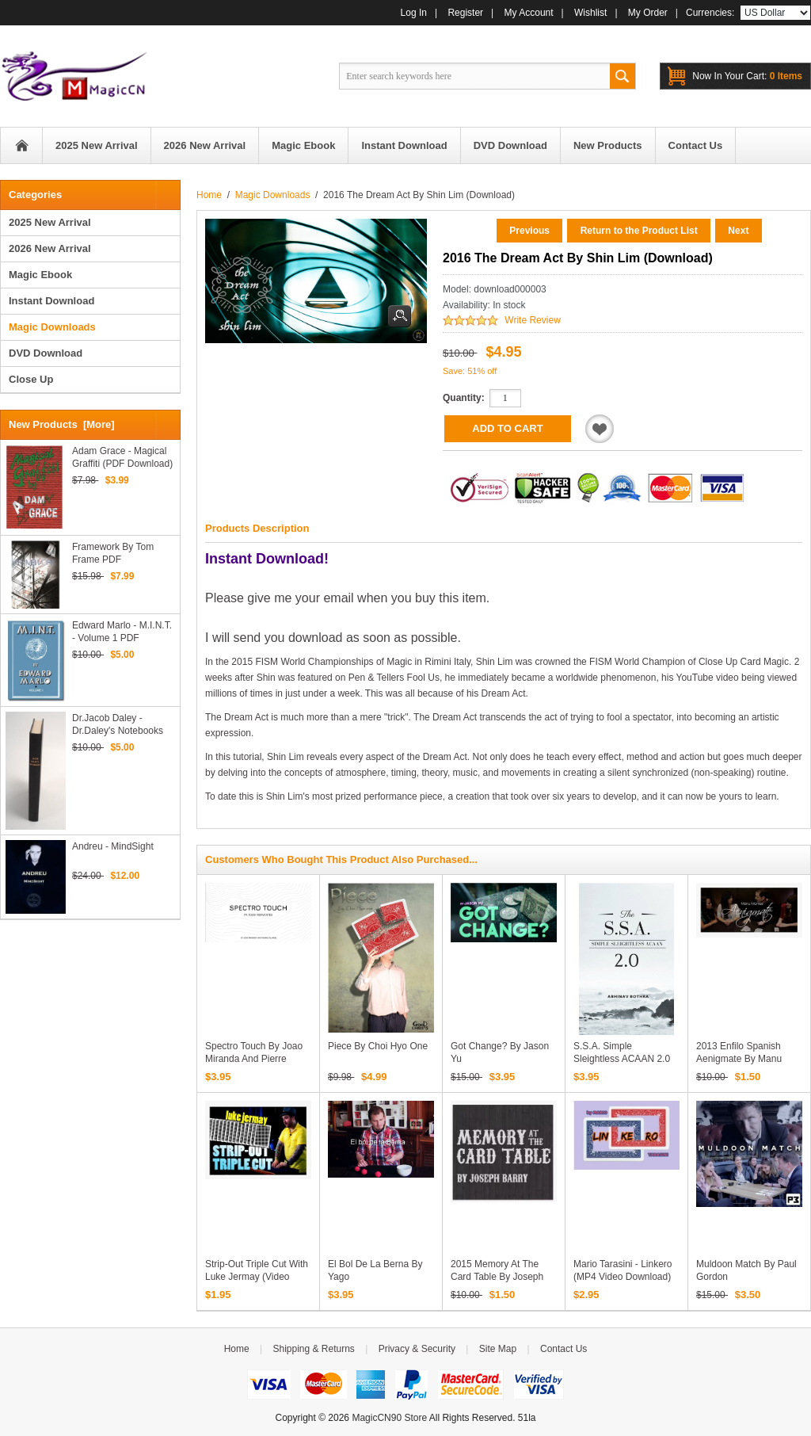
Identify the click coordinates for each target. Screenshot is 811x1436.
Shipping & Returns (313, 1348)
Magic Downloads (272, 195)
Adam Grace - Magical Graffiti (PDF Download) (122, 457)
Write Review (532, 320)
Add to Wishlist (599, 428)
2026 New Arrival (50, 248)
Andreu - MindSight (113, 846)
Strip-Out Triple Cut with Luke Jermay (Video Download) (256, 1276)
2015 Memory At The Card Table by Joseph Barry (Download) (497, 1276)
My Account (529, 12)
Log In (414, 12)
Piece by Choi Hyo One (378, 1046)
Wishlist (590, 12)
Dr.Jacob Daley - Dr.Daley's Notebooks (117, 724)
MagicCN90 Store (389, 1417)
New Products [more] (62, 424)
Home (21, 145)
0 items (747, 76)
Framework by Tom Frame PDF (113, 553)
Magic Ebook (40, 275)
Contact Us (563, 1348)
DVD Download (45, 353)
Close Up (31, 379)
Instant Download (51, 301)
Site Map (497, 1348)
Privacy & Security (417, 1348)
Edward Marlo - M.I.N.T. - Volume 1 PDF (122, 632)
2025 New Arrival (50, 222)
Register (465, 12)
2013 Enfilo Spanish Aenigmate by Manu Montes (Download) (739, 1059)
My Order (648, 12)
